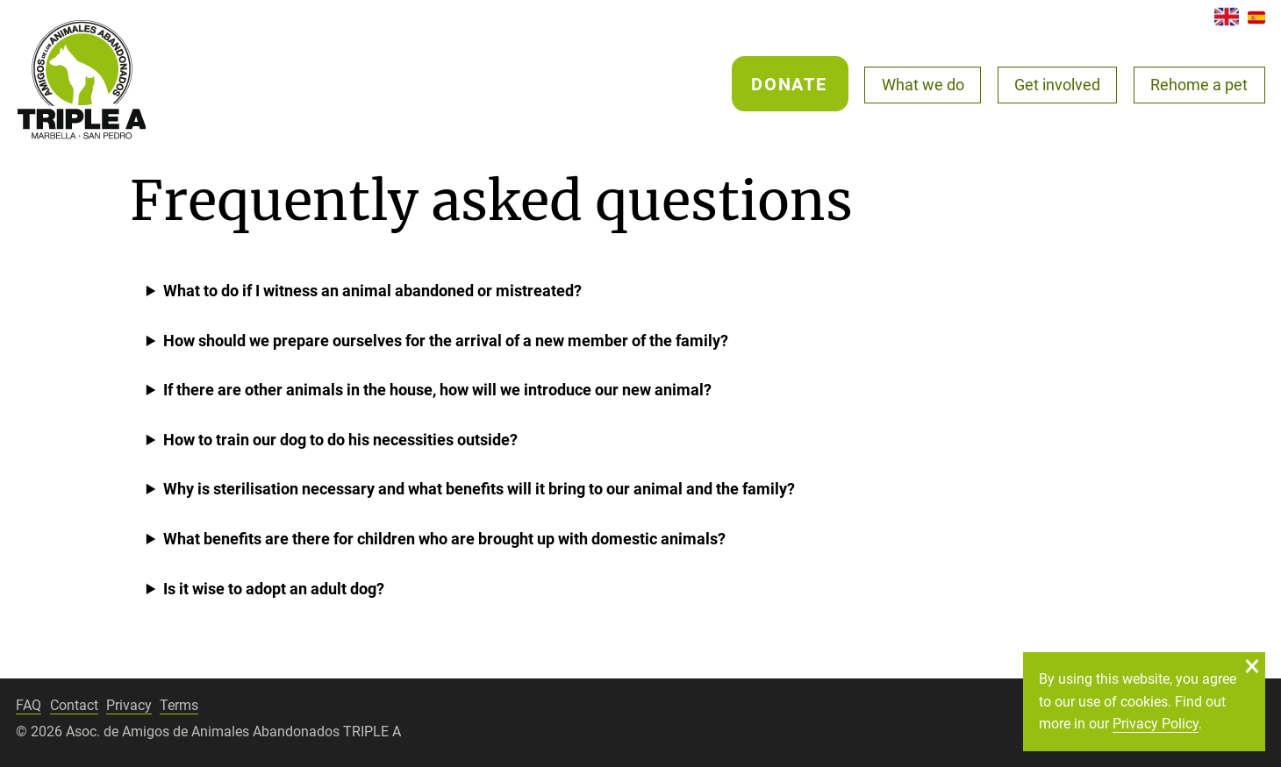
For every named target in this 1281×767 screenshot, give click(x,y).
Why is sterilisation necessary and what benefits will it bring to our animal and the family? (479, 488)
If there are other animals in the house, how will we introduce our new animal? (437, 389)
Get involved (1057, 84)
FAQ (28, 705)
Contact (74, 705)
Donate (789, 84)
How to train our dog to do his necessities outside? (340, 439)
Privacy (129, 705)
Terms (179, 705)
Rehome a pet (1199, 84)
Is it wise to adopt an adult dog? (273, 588)
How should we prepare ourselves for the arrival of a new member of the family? (445, 340)
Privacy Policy (1156, 723)
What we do (923, 84)
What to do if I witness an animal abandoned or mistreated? (372, 290)
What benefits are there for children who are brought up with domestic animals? (444, 538)
